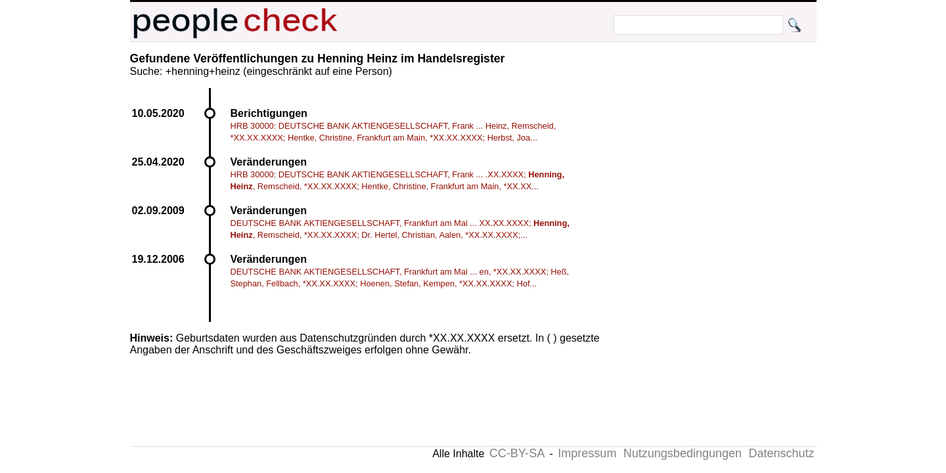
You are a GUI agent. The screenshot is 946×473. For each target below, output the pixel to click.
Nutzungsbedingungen (682, 453)
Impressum (587, 453)
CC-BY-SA (517, 453)
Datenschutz (781, 453)
